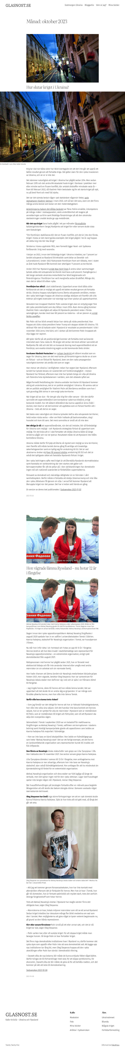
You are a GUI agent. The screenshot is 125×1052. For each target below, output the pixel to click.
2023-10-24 (30, 496)
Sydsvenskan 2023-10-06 (36, 970)
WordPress (115, 1045)
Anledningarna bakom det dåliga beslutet (44, 209)
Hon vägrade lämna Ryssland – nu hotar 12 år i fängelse (61, 570)
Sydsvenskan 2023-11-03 (70, 489)
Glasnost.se (18, 5)
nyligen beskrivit (64, 353)
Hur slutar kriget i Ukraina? (47, 87)
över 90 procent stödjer (57, 452)
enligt (58, 269)
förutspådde (80, 223)
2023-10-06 (30, 976)
